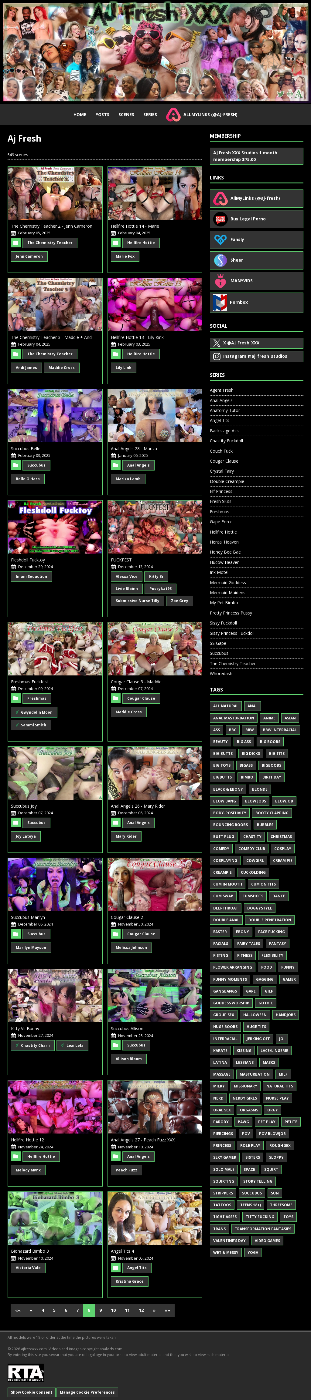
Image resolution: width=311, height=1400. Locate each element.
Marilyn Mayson (31, 947)
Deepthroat (225, 908)
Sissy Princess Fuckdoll (232, 633)
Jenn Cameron (29, 256)
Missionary (245, 1086)
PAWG (243, 1121)
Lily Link (124, 367)
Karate (220, 1050)
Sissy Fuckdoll (223, 623)
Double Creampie (227, 481)
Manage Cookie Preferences (87, 1392)
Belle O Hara (28, 478)
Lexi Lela (72, 1045)
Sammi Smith (31, 724)
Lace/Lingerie (274, 1050)
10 (113, 1310)
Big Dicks (251, 753)
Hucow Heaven (225, 562)
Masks (269, 1062)
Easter (220, 931)
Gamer (289, 979)
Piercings (223, 1133)
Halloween (255, 1014)
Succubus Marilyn (28, 917)
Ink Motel (219, 572)
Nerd (218, 1098)
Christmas (281, 836)
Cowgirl (255, 860)
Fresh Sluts (220, 501)
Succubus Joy (24, 806)
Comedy (221, 848)
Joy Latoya (26, 836)
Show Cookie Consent (31, 1392)
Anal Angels (138, 465)
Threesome (281, 1204)
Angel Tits (137, 1267)
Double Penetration (269, 920)
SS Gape (218, 643)
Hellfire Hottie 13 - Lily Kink (137, 337)
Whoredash (221, 673)
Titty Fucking (260, 1216)
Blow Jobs (255, 801)
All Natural (225, 705)
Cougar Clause (141, 698)
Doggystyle (259, 908)
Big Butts (223, 753)
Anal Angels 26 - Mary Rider (138, 806)
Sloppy (276, 1157)
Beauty (220, 741)
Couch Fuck (221, 451)
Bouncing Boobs (230, 824)
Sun (275, 1193)
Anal (253, 705)
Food (266, 967)
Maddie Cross (62, 367)
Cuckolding (253, 872)
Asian (290, 718)
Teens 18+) (250, 1204)
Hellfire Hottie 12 (27, 1140)
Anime (269, 718)
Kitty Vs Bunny (25, 1028)
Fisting (220, 955)
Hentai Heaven (224, 542)
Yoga (253, 1252)
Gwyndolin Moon (34, 712)
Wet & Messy (225, 1252)
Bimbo (247, 777)
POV (246, 1133)
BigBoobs (271, 765)
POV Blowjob (272, 1133)
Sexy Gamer (224, 1157)
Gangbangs (225, 991)
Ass (216, 729)
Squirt (271, 1169)
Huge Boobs (225, 1026)
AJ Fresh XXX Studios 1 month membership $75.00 (245, 156)
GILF (269, 991)
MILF (283, 1074)
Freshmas (36, 698)
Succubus (36, 465)
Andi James (26, 367)
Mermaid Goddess (228, 582)
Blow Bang (224, 801)
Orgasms (249, 1110)
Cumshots (252, 896)
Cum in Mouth (227, 884)
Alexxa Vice (127, 576)
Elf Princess (221, 491)
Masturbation (255, 1074)
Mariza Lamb (128, 478)
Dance (278, 896)
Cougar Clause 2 (127, 917)
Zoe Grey (179, 600)
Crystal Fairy (222, 471)
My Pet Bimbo (224, 602)
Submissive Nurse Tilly (137, 600)
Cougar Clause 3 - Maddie (136, 682)
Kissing (244, 1050)
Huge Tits (256, 1026)
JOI (282, 1038)
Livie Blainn (127, 588)
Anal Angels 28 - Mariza (134, 448)
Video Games (267, 1240)
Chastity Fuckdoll (226, 441)
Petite (291, 1121)
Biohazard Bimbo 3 (30, 1251)
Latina (220, 1062)
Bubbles (265, 824)
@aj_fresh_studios (250, 356)
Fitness (244, 955)
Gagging (265, 979)
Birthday (271, 777)
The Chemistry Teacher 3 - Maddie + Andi (52, 337)
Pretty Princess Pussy (231, 613)
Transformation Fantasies (263, 1228)
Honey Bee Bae (225, 552)
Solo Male (223, 1169)
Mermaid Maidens (227, 592)
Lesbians (245, 1062)
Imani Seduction (31, 576)
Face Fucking (271, 931)
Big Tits (277, 753)
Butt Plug (223, 836)
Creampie (222, 872)
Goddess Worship (231, 1003)
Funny (288, 967)
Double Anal (226, 920)
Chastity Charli (33, 1045)
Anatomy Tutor (225, 410)
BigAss (246, 765)
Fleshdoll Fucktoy (28, 560)
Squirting (223, 1181)
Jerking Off (258, 1038)
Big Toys (222, 765)
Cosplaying (225, 860)
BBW (249, 729)
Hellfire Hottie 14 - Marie (135, 226)
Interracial (225, 1038)
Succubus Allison (127, 1028)
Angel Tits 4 (122, 1251)
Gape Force (221, 521)
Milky (219, 1086)
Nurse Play (277, 1098)
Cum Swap (223, 896)
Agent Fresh (222, 390)
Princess (222, 1145)
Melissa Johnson (131, 947)
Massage (222, 1074)
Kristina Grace (130, 1281)
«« (18, 1310)
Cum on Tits (263, 884)
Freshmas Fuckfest (29, 682)
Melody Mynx (28, 1170)
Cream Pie (282, 860)
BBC (232, 729)
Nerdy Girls (245, 1098)
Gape (251, 991)
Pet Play (266, 1121)
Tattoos (222, 1204)
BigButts (222, 777)
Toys (288, 1216)
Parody (221, 1121)
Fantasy (277, 943)
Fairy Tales (248, 943)
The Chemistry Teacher (50, 242)
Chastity (252, 836)
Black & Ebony (228, 789)
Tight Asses (225, 1216)
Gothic (265, 1003)
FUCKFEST (121, 560)
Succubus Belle (25, 448)
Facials (220, 943)
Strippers (223, 1193)
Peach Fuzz (126, 1170)
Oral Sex (222, 1110)
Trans (219, 1228)
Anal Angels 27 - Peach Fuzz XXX (143, 1140)
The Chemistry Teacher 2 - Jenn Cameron (51, 226)
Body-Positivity (229, 813)
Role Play (250, 1145)
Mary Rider (126, 836)
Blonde (260, 789)
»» (167, 1310)
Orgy (272, 1110)
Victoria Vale (28, 1267)
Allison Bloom (129, 1058)
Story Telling (257, 1181)
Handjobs (286, 1014)
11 (127, 1310)
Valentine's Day (229, 1240)
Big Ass (244, 741)
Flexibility (272, 955)
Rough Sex (280, 1145)
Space (249, 1169)
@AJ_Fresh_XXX (236, 343)
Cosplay (282, 848)
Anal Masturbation (233, 718)
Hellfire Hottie (141, 242)
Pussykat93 (160, 588)
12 (141, 1310)
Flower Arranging (232, 967)
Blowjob (284, 801)
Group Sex (223, 1014)
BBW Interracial (280, 729)
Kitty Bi (156, 576)
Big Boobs (270, 741)
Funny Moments (230, 979)
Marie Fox (125, 256)
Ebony (242, 931)
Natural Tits (279, 1086)
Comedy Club (251, 848)
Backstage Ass (224, 431)
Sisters (252, 1157)
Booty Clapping (272, 813)
